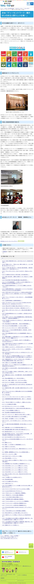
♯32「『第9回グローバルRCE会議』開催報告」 (13, 495)
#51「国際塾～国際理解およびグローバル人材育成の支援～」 (16, 452)
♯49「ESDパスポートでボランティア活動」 (12, 456)
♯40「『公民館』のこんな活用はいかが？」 (12, 477)
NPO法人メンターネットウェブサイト (12, 241)
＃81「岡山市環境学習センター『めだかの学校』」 (13, 378)
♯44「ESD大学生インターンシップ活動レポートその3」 (15, 467)
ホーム (2, 8)
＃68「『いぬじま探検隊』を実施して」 (11, 410)
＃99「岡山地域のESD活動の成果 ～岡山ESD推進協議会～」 (16, 323)
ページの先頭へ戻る (31, 546)
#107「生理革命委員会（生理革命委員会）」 (12, 300)
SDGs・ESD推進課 (14, 535)
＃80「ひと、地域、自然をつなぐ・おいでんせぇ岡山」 (14, 380)
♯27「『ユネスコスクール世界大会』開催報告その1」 (14, 505)
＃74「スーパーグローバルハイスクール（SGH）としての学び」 (16, 396)
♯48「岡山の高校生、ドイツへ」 (9, 458)
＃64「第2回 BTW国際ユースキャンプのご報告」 (13, 418)
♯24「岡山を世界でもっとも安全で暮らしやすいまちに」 (15, 512)
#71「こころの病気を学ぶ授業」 (9, 404)
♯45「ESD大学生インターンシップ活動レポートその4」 (15, 465)
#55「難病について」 (7, 442)
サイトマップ (3, 580)
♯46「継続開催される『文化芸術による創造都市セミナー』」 (16, 463)
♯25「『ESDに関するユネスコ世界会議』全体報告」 (14, 510)
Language (28, 4)
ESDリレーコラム (19, 8)
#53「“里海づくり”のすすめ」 (9, 446)
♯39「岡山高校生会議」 (7, 479)
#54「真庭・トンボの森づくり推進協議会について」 (14, 444)
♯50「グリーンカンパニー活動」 (9, 454)
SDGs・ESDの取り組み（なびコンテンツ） (9, 538)
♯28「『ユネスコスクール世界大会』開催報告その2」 (14, 503)
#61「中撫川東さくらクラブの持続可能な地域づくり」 (14, 427)
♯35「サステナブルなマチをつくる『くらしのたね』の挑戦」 (16, 488)
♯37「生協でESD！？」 (7, 483)
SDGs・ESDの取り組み (9, 8)
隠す (3, 258)
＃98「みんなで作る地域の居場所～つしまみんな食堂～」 (15, 325)
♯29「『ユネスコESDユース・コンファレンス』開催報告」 (15, 501)
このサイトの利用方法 (22, 575)
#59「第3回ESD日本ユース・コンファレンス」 (13, 431)
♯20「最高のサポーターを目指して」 (10, 525)
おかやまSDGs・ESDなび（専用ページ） (9, 537)
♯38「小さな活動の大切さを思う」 (10, 481)
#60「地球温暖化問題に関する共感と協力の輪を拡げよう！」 (16, 429)
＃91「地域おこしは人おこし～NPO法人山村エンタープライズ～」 (17, 346)
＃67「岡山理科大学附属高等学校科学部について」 (13, 412)
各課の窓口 (7, 535)
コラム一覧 (26, 8)
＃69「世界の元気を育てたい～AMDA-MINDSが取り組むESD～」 (17, 408)
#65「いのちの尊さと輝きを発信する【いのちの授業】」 (15, 416)
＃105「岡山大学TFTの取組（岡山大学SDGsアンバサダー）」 (16, 306)
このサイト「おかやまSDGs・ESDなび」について (8, 575)
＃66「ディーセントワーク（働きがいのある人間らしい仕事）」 (16, 414)
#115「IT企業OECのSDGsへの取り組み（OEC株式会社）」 (16, 274)
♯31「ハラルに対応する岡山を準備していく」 (12, 497)
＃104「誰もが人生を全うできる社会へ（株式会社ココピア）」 (16, 308)
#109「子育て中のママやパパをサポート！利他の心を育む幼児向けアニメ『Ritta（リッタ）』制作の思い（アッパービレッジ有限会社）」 (17, 294)
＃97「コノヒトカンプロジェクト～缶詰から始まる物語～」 (15, 327)
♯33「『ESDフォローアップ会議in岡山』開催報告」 (14, 493)
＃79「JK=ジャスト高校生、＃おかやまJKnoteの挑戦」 (15, 382)
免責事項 (5, 251)
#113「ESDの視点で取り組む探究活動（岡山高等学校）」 (15, 280)
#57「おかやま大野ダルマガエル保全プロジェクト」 (14, 437)
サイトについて (21, 580)
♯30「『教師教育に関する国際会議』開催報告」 (13, 499)
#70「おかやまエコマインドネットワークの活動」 (13, 406)
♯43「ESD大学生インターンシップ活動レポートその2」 (15, 469)
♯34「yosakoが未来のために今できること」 (12, 491)
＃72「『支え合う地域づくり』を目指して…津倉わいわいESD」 (16, 402)
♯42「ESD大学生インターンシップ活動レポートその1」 (15, 471)
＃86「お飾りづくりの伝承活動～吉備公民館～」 (13, 362)
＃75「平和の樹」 (6, 394)
